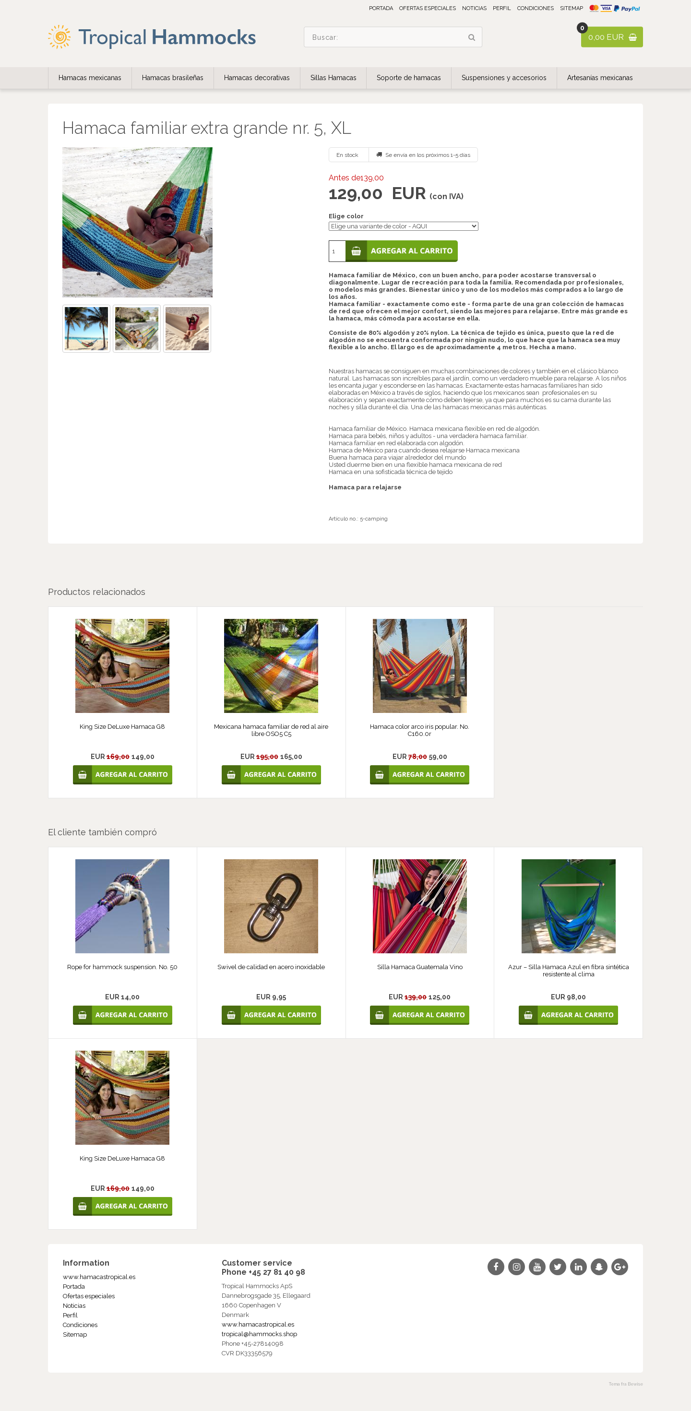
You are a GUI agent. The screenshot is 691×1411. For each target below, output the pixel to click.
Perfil (502, 8)
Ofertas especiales (427, 8)
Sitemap (571, 8)
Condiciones (535, 8)
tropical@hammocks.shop (259, 1334)
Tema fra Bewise (626, 1384)
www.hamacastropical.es (99, 1277)
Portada (381, 8)
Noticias (474, 8)
